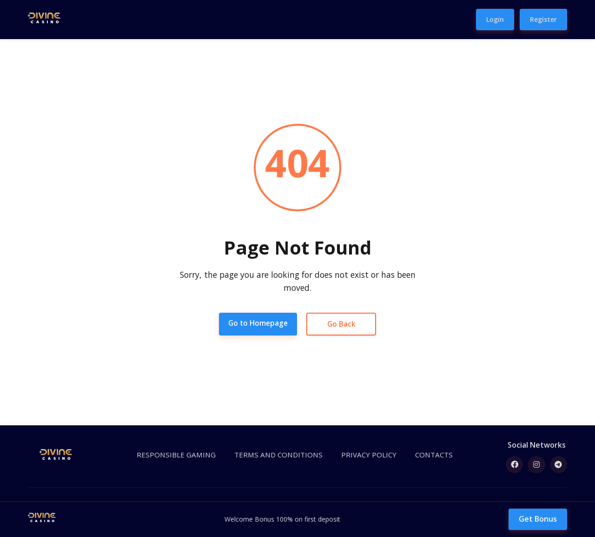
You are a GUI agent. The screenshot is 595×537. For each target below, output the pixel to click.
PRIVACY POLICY (364, 455)
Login (495, 19)
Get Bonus (538, 519)
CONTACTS (427, 455)
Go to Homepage (258, 323)
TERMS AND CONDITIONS (279, 455)
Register (543, 19)
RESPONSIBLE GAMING (184, 455)
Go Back (342, 324)
